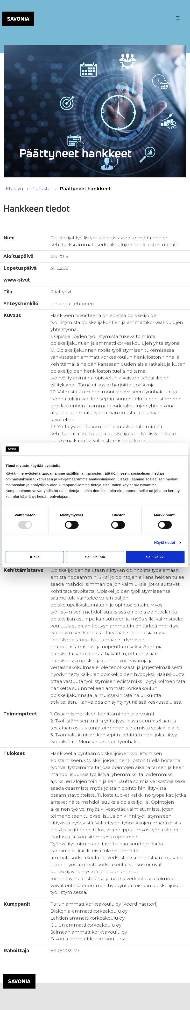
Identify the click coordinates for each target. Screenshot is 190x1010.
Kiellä (35, 557)
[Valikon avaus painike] (177, 18)
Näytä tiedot (164, 542)
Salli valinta (95, 557)
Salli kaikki (155, 557)
